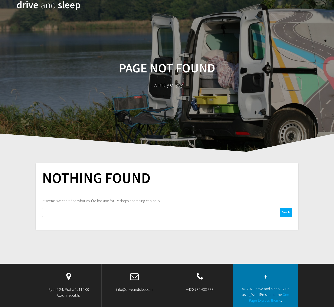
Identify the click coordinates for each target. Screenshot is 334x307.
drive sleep (49, 5)
